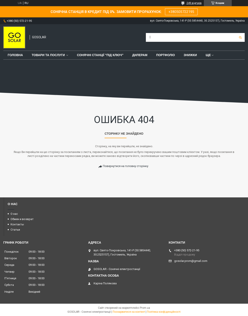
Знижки (190, 55)
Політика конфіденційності (164, 311)
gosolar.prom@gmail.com (190, 261)
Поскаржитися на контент (129, 311)
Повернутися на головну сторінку (125, 166)
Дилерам (139, 55)
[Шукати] (240, 37)
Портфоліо (165, 55)
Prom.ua (145, 307)
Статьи (15, 229)
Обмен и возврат (22, 219)
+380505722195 (181, 12)
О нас (14, 213)
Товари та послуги (48, 55)
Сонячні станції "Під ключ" (100, 55)
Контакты (17, 224)
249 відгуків (194, 3)
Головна (15, 55)
